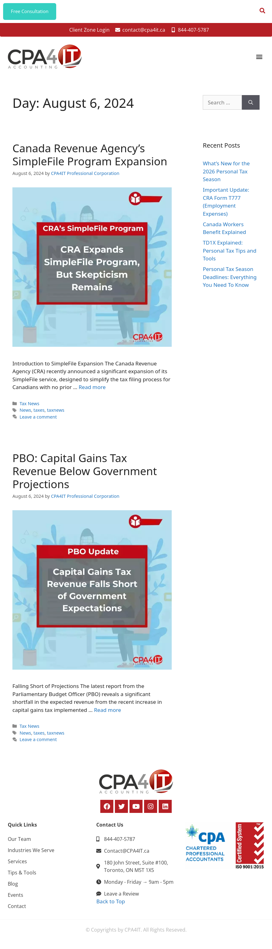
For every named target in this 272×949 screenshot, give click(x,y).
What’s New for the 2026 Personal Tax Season (226, 173)
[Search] (251, 104)
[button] (259, 58)
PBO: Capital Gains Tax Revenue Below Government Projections (84, 472)
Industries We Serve (31, 852)
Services (17, 863)
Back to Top (110, 903)
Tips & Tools (22, 874)
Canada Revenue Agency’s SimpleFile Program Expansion (89, 156)
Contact (17, 908)
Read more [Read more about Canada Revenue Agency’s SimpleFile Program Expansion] (92, 388)
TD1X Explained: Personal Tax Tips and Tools (229, 252)
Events (15, 896)
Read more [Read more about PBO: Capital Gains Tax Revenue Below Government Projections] (107, 711)
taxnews (55, 412)
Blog (13, 885)
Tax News (29, 405)
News (25, 412)
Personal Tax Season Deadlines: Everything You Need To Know (229, 279)
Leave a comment (38, 419)
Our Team (19, 840)
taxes (39, 412)
